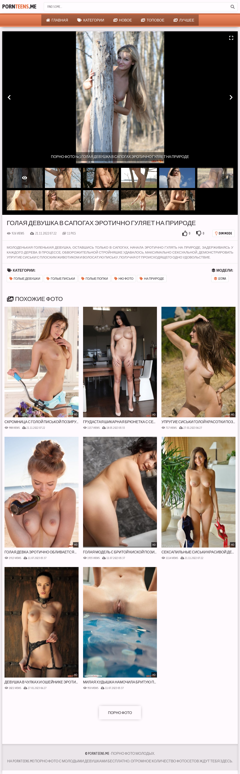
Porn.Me (20, 6)
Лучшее (184, 20)
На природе (152, 278)
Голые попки (94, 278)
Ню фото (124, 278)
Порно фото (120, 713)
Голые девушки (24, 278)
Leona (220, 278)
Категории (90, 20)
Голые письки (60, 278)
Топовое (152, 20)
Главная (57, 20)
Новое (122, 20)
